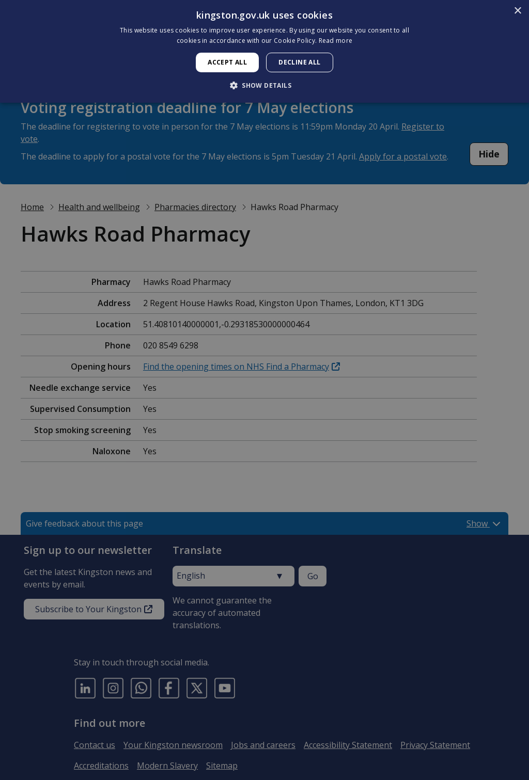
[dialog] (264, 51)
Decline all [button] (299, 62)
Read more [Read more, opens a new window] (336, 40)
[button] (264, 85)
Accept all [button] (227, 62)
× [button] (517, 11)
